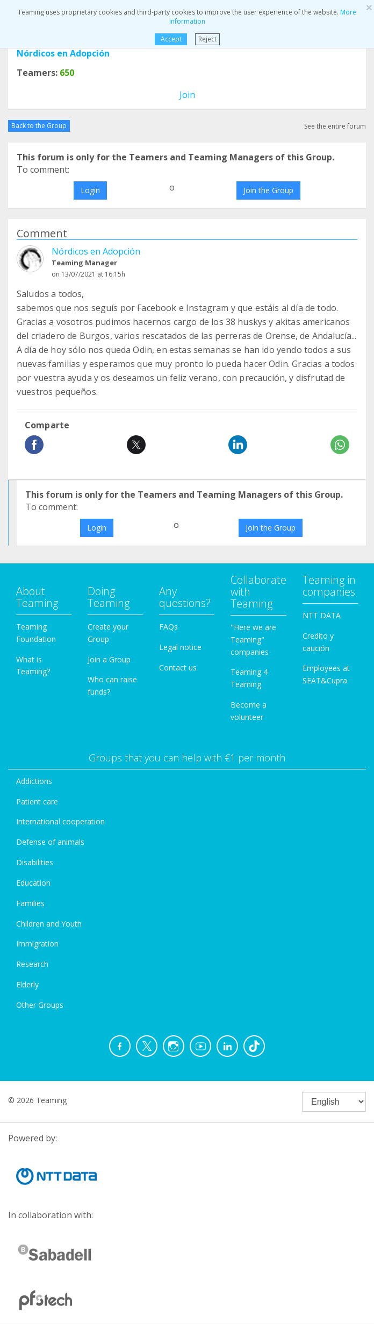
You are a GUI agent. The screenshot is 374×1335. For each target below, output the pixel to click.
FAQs (168, 626)
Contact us (178, 667)
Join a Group (109, 659)
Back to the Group (39, 125)
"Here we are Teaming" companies (253, 639)
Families (30, 903)
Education (33, 883)
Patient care (37, 801)
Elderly (27, 984)
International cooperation (60, 821)
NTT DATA (322, 615)
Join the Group (268, 190)
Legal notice (180, 647)
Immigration (37, 943)
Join (187, 95)
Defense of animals (50, 842)
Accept (170, 39)
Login (90, 190)
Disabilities (34, 862)
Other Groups (39, 1005)
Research (32, 964)
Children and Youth (49, 924)
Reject (207, 39)
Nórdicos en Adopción (63, 53)
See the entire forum (335, 126)
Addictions (34, 781)
